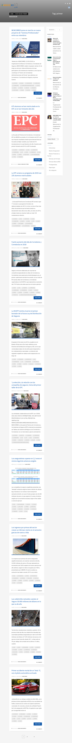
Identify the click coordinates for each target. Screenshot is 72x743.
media (14, 154)
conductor (27, 716)
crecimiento (20, 575)
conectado (35, 716)
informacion (16, 361)
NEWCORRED (24, 38)
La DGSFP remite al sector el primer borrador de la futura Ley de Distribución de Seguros (26, 313)
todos (14, 366)
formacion (33, 152)
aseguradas (25, 647)
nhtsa (24, 718)
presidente (36, 437)
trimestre (15, 511)
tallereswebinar (16, 225)
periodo (32, 292)
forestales (27, 649)
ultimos (15, 654)
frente (36, 290)
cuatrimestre (24, 290)
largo (38, 221)
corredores (37, 83)
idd (34, 359)
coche (14, 716)
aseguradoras (21, 504)
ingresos (23, 578)
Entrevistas (52, 148)
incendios (34, 649)
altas (14, 287)
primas (14, 580)
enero (28, 221)
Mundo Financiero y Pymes (23, 164)
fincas (38, 85)
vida (26, 511)
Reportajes (52, 167)
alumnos (15, 218)
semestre (38, 580)
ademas (21, 83)
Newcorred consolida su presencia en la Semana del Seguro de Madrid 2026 (57, 41)
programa (21, 223)
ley (22, 361)
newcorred (15, 90)
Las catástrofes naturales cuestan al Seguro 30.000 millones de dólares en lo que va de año (26, 601)
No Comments (39, 98)
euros (27, 575)
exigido (28, 504)
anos (19, 647)
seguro (31, 580)
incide (14, 506)
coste (32, 647)
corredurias (15, 85)
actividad (15, 83)
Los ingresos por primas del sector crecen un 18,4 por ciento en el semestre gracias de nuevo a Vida (26, 530)
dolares (15, 649)
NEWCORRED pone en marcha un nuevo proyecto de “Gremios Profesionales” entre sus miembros (26, 32)
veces (21, 511)
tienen (34, 90)
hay (30, 437)
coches (20, 716)
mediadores (28, 361)
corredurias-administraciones (27, 85)
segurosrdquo (29, 223)
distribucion (28, 359)
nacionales (36, 361)
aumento (25, 287)
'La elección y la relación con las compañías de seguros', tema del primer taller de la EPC (26, 385)
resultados (26, 154)
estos (27, 152)
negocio (36, 578)
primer (22, 90)
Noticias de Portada (54, 159)
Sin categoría (52, 170)
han (39, 152)
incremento (15, 578)
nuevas (20, 292)
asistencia (27, 218)
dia (22, 437)
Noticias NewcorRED (54, 161)
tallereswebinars (35, 154)
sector (26, 580)
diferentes (21, 359)
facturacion (34, 575)
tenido (33, 225)
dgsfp (31, 290)
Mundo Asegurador (22, 97)
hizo (19, 718)
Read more (37, 93)
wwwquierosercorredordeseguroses (28, 294)
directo (22, 221)
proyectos (15, 294)
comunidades (29, 83)
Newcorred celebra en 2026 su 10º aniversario (57, 79)
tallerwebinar (26, 225)
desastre (38, 647)
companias (29, 435)
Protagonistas (53, 164)
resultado (33, 506)
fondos (34, 504)
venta (20, 366)
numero (26, 292)
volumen (20, 582)
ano (21, 218)
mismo (14, 292)
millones (21, 506)
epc (22, 152)
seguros (28, 90)
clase (33, 218)
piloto (29, 718)
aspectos (22, 435)
